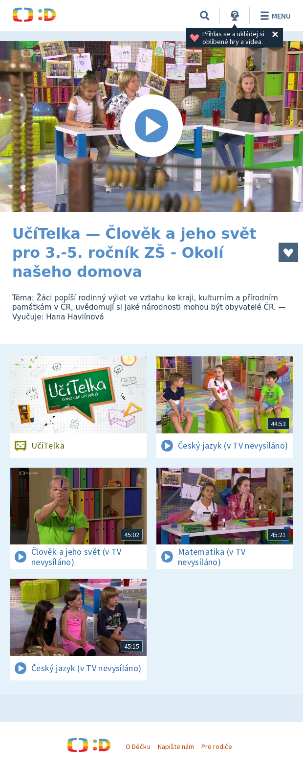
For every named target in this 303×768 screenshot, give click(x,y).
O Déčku (138, 746)
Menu (274, 15)
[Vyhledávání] (204, 15)
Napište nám (176, 746)
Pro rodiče (216, 746)
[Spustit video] (151, 126)
